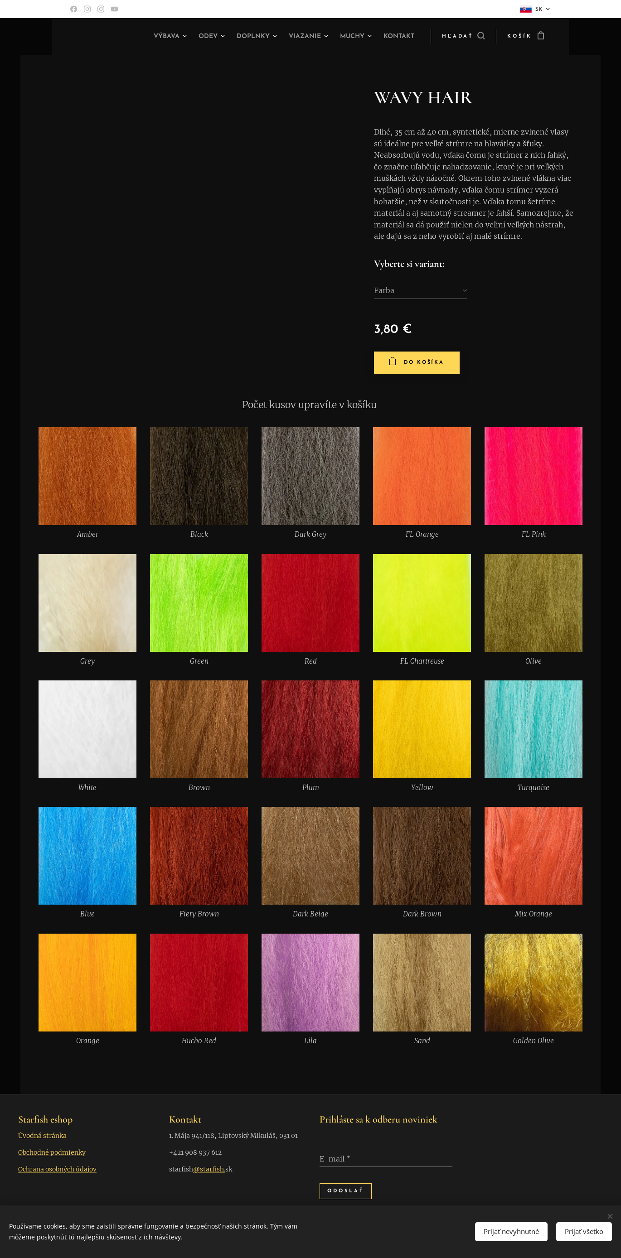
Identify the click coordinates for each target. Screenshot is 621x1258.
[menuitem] (156, 36)
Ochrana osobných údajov (57, 1169)
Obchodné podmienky (52, 1152)
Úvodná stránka (42, 1136)
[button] (463, 36)
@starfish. (209, 1169)
